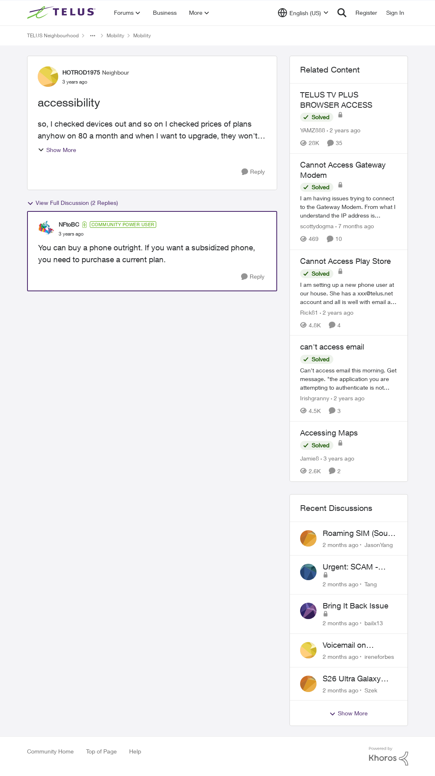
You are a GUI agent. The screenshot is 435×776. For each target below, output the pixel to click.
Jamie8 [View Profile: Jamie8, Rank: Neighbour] (309, 458)
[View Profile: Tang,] (308, 572)
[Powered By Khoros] (388, 756)
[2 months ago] (340, 544)
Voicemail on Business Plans (349, 645)
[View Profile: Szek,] (308, 684)
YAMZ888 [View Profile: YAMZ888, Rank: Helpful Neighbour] (312, 130)
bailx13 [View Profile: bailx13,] (373, 622)
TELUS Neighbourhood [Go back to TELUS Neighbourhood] (53, 35)
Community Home (50, 751)
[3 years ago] (337, 458)
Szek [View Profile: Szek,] (370, 689)
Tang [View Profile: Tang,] (370, 583)
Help (135, 751)
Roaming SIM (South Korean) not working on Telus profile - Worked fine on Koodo (359, 533)
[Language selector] (303, 13)
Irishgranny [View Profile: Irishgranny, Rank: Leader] (314, 398)
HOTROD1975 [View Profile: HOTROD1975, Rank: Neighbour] (81, 72)
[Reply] (253, 171)
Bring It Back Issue (355, 605)
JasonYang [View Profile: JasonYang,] (378, 544)
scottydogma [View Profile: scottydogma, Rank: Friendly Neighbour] (317, 226)
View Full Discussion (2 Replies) (72, 202)
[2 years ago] (343, 130)
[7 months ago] (354, 226)
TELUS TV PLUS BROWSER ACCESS (336, 99)
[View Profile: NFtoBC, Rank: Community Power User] (46, 229)
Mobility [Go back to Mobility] (115, 35)
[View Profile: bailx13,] (308, 611)
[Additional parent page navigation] (93, 35)
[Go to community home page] (62, 12)
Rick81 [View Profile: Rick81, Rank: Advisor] (309, 312)
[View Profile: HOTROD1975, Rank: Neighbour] (48, 76)
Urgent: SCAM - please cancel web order (354, 567)
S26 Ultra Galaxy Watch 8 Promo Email (360, 679)
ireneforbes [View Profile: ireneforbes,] (379, 656)
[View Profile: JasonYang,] (308, 538)
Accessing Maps (329, 432)
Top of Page (101, 751)
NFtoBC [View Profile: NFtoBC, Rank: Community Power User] (69, 224)
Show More (57, 149)
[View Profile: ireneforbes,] (308, 650)
